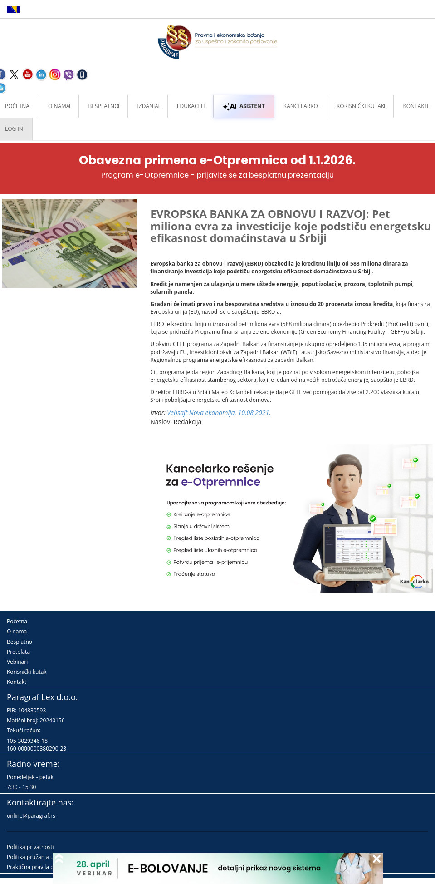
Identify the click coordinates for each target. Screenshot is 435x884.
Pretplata (18, 652)
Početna (17, 621)
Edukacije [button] (190, 106)
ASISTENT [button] (244, 106)
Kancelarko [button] (300, 106)
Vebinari (17, 662)
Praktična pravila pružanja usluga (49, 867)
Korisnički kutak (27, 672)
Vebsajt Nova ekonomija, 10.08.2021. (218, 412)
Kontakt (16, 682)
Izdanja (147, 106)
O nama (58, 106)
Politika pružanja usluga (37, 857)
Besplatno (103, 106)
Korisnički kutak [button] (360, 106)
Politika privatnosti (30, 847)
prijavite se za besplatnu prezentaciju (265, 175)
